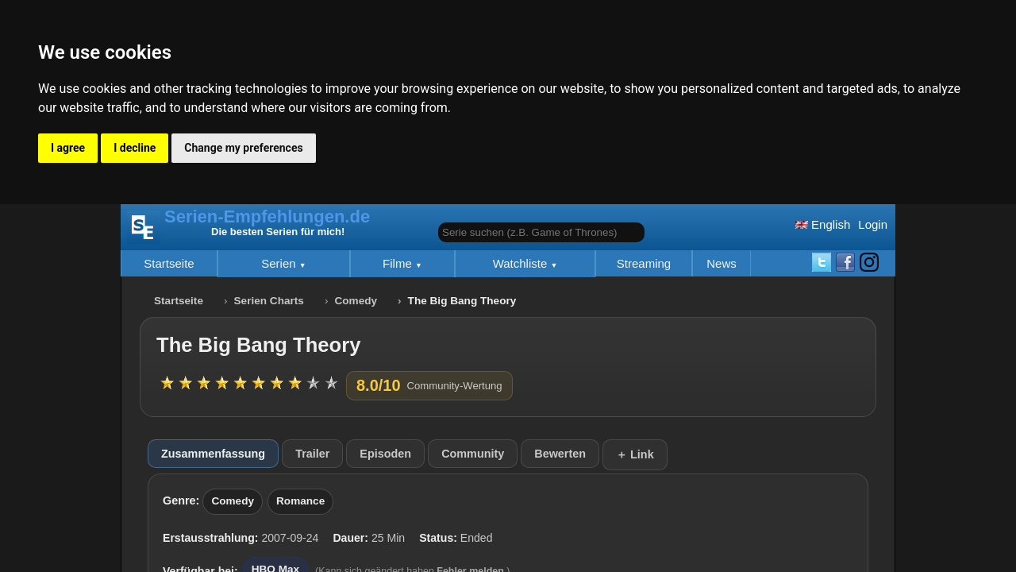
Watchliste (522, 263)
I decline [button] (135, 147)
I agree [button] (68, 147)
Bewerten (560, 453)
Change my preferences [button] (243, 147)
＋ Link (635, 454)
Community (472, 453)
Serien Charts (269, 301)
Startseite (169, 263)
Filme (399, 263)
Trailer (312, 453)
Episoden (385, 453)
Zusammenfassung (213, 453)
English (822, 224)
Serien (280, 263)
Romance (300, 501)
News (721, 263)
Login (872, 224)
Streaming (644, 263)
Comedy (355, 301)
